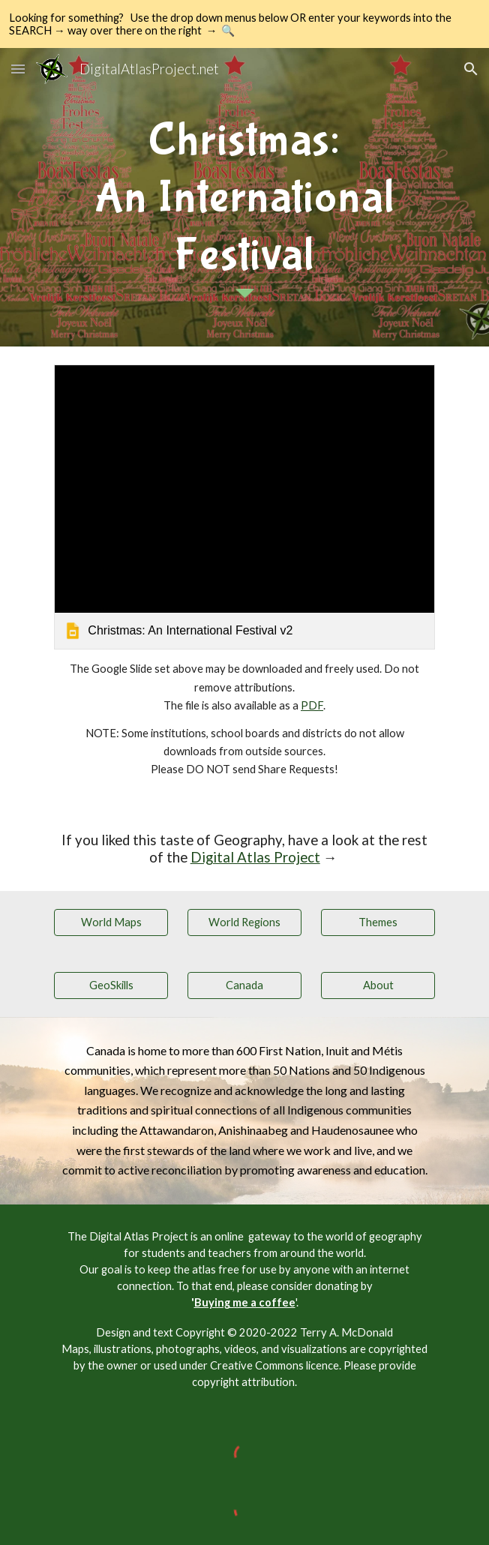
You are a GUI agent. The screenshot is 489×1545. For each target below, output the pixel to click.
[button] (18, 68)
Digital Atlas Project (255, 857)
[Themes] (378, 921)
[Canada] (244, 985)
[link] (244, 507)
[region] (244, 24)
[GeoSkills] (110, 985)
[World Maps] (110, 921)
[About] (378, 985)
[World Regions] (244, 921)
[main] (244, 192)
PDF (312, 705)
